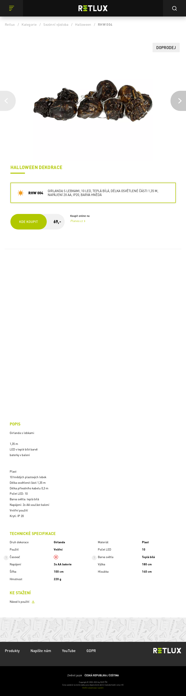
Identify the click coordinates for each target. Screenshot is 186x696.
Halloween (83, 24)
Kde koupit (28, 222)
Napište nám (41, 650)
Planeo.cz (76, 221)
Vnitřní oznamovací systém (93, 688)
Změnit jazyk (93, 675)
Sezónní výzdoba (55, 24)
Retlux (10, 24)
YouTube (69, 650)
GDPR (91, 650)
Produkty (12, 650)
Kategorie (29, 24)
